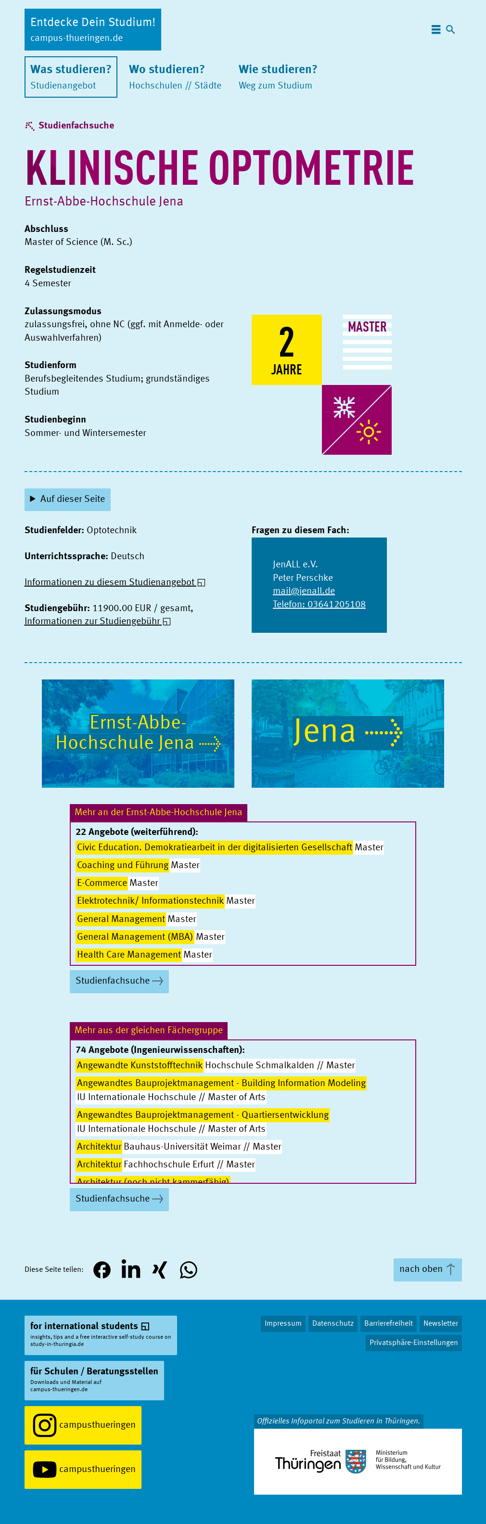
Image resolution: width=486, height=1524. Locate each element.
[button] (102, 1269)
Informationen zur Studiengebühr (92, 622)
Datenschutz (333, 1324)
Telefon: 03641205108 (319, 605)
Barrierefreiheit (388, 1324)
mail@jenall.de (304, 591)
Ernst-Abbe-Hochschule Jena (104, 202)
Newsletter (440, 1324)
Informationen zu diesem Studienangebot (109, 583)
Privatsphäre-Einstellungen (414, 1343)
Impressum (283, 1324)
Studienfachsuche (76, 126)
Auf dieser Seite (72, 499)
